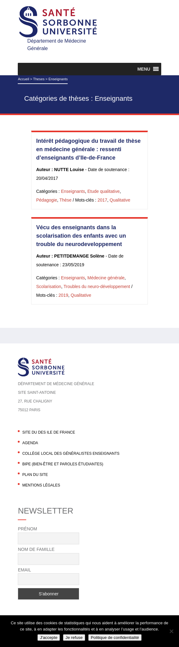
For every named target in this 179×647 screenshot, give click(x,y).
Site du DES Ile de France (48, 432)
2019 (63, 295)
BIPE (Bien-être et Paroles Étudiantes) (62, 464)
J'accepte (48, 637)
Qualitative (120, 200)
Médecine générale (105, 277)
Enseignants (73, 191)
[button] (143, 69)
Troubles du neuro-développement (97, 286)
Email (24, 569)
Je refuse (74, 637)
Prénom (27, 528)
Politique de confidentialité (115, 637)
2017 (102, 200)
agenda (30, 443)
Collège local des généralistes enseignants (70, 453)
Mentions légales (41, 485)
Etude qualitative (103, 191)
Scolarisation (48, 286)
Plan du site (35, 474)
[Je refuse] (171, 631)
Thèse (65, 200)
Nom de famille (36, 549)
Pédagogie (46, 200)
